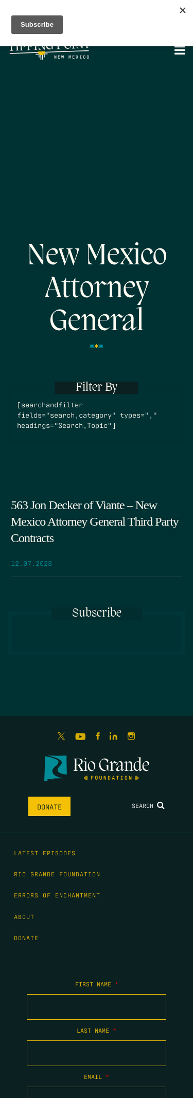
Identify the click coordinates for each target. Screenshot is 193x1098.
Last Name (96, 1030)
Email (96, 1076)
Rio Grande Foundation (57, 874)
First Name (96, 984)
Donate (49, 806)
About (24, 916)
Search (148, 805)
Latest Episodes (45, 853)
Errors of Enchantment (57, 895)
